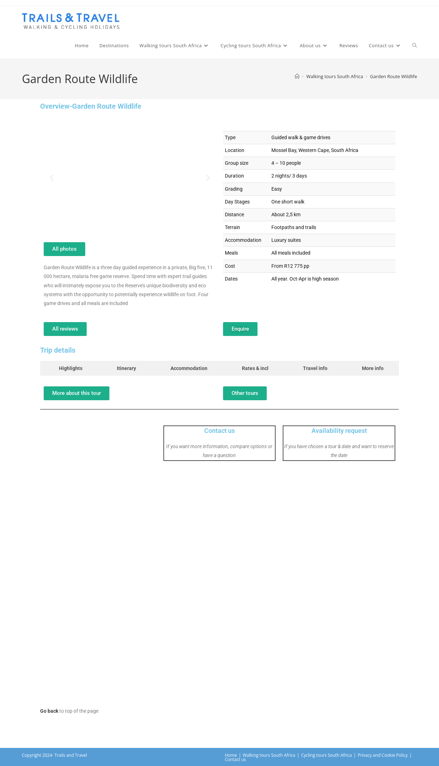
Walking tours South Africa (269, 755)
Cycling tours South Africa (326, 755)
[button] (51, 177)
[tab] (69, 368)
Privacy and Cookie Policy (383, 755)
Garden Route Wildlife (393, 76)
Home (231, 755)
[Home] (297, 76)
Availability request (339, 430)
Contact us (219, 430)
